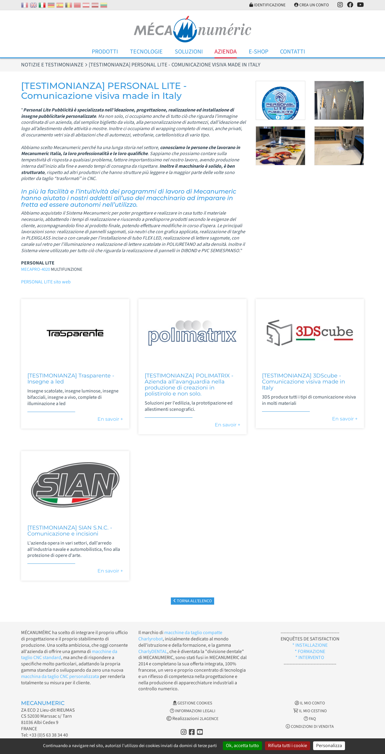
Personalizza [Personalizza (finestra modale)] (329, 745)
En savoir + (110, 419)
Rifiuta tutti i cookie (287, 745)
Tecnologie (146, 51)
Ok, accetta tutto (242, 745)
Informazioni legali (192, 711)
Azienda (225, 51)
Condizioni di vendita (310, 727)
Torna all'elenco (192, 601)
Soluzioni (189, 51)
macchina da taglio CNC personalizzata (60, 676)
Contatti (292, 51)
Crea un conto (311, 5)
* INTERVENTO (309, 657)
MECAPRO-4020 (35, 269)
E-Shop (258, 51)
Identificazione (267, 5)
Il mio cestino (310, 711)
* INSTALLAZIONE (310, 645)
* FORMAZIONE (310, 651)
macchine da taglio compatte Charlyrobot (180, 635)
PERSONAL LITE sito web (46, 282)
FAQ (310, 719)
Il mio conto (310, 703)
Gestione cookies (192, 703)
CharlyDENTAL (152, 651)
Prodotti (105, 51)
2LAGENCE (209, 719)
